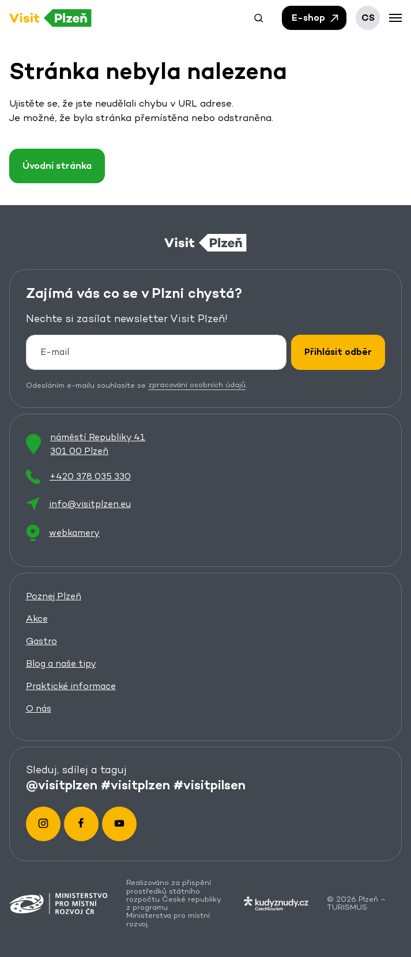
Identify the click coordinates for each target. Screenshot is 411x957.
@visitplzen (61, 785)
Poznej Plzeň (53, 595)
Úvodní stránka (57, 166)
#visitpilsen (210, 785)
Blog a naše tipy (61, 663)
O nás (38, 708)
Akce (37, 618)
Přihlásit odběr (338, 352)
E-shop (316, 18)
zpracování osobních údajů (197, 384)
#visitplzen (135, 785)
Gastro (41, 640)
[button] (258, 18)
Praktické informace (71, 685)
